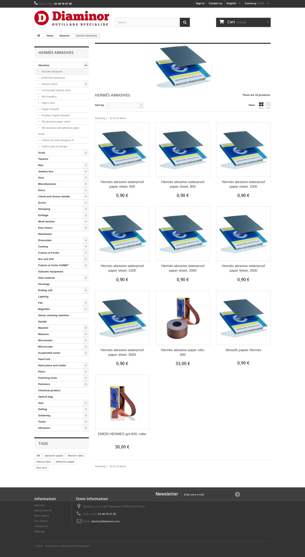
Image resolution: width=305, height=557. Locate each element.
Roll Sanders (49, 96)
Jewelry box (45, 171)
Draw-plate (45, 240)
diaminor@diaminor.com (105, 521)
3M (38, 455)
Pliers (41, 371)
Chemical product (49, 390)
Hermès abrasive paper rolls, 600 (183, 352)
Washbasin (45, 234)
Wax (40, 165)
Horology (44, 284)
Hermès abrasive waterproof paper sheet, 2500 (243, 268)
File (40, 302)
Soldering (44, 415)
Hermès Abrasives (52, 71)
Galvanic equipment (50, 271)
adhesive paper (65, 461)
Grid (261, 105)
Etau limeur (45, 227)
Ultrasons (44, 427)
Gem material (46, 277)
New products (43, 510)
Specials (39, 505)
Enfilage (43, 215)
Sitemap (39, 531)
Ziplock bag (45, 396)
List (268, 105)
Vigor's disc (48, 102)
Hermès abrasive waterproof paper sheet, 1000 (243, 184)
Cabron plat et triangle (54, 146)
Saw (40, 402)
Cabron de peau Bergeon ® (57, 140)
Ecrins (42, 202)
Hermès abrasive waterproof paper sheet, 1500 (122, 268)
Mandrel (43, 327)
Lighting (43, 296)
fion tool (41, 467)
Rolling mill (45, 290)
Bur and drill (46, 259)
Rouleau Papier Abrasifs (55, 115)
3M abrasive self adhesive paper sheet (58, 130)
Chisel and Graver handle (54, 196)
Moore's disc (76, 455)
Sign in (200, 3)
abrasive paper (54, 455)
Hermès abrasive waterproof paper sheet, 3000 (122, 352)
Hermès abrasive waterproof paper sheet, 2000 (182, 268)
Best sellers (41, 515)
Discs (41, 190)
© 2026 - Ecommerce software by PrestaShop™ (62, 546)
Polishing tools (47, 377)
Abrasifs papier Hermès (243, 350)
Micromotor (45, 340)
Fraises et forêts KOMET (53, 265)
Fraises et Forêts (48, 252)
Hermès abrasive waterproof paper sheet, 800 (182, 184)
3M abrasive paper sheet (55, 121)
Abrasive (43, 65)
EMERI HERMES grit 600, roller (122, 434)
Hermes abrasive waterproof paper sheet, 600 (122, 184)
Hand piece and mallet (52, 365)
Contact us (215, 3)
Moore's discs (49, 84)
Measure (43, 334)
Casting (43, 246)
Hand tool (44, 359)
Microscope (45, 346)
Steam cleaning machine (53, 315)
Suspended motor (49, 352)
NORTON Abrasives (53, 77)
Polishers (44, 384)
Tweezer (43, 158)
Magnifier (44, 309)
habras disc (43, 461)
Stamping (44, 208)
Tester (42, 421)
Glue (41, 177)
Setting (42, 409)
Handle (42, 321)
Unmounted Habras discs (56, 90)
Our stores (41, 520)
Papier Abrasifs (50, 109)
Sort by (99, 105)
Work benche (46, 221)
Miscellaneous (47, 183)
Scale (41, 152)
